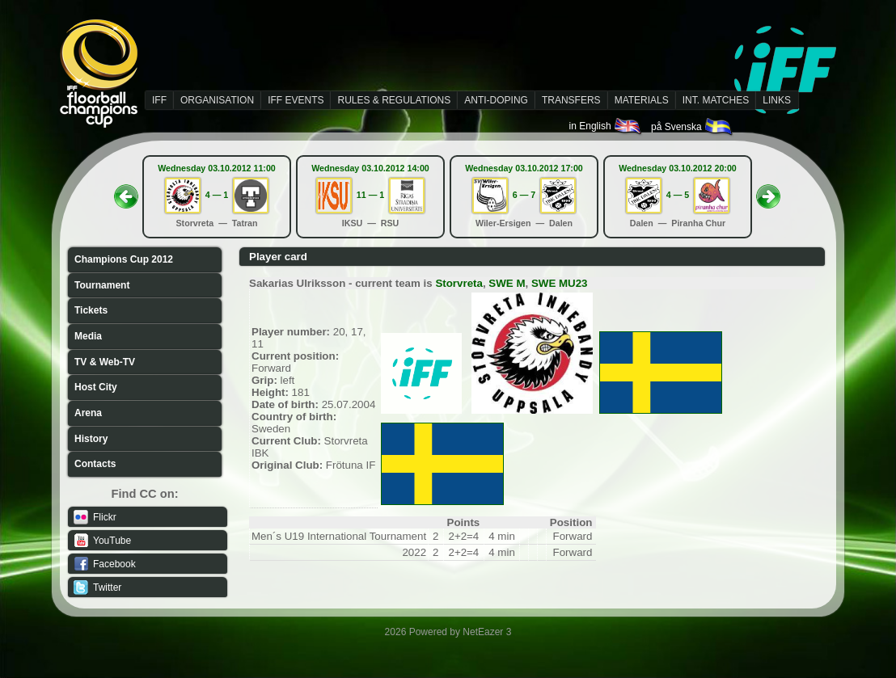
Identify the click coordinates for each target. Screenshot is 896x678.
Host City (95, 387)
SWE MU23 (559, 283)
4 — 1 (216, 195)
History (91, 438)
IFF (159, 100)
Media (88, 336)
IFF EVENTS (295, 100)
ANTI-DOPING (496, 100)
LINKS (777, 100)
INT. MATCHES (716, 100)
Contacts (95, 464)
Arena (88, 413)
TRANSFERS (571, 100)
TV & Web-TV (104, 362)
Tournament (101, 285)
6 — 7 (524, 195)
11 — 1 (370, 195)
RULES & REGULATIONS (393, 100)
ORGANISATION (217, 100)
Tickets (91, 310)
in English (606, 126)
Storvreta (459, 283)
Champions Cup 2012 (123, 259)
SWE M (506, 283)
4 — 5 (677, 195)
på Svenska (692, 127)
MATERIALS (642, 100)
